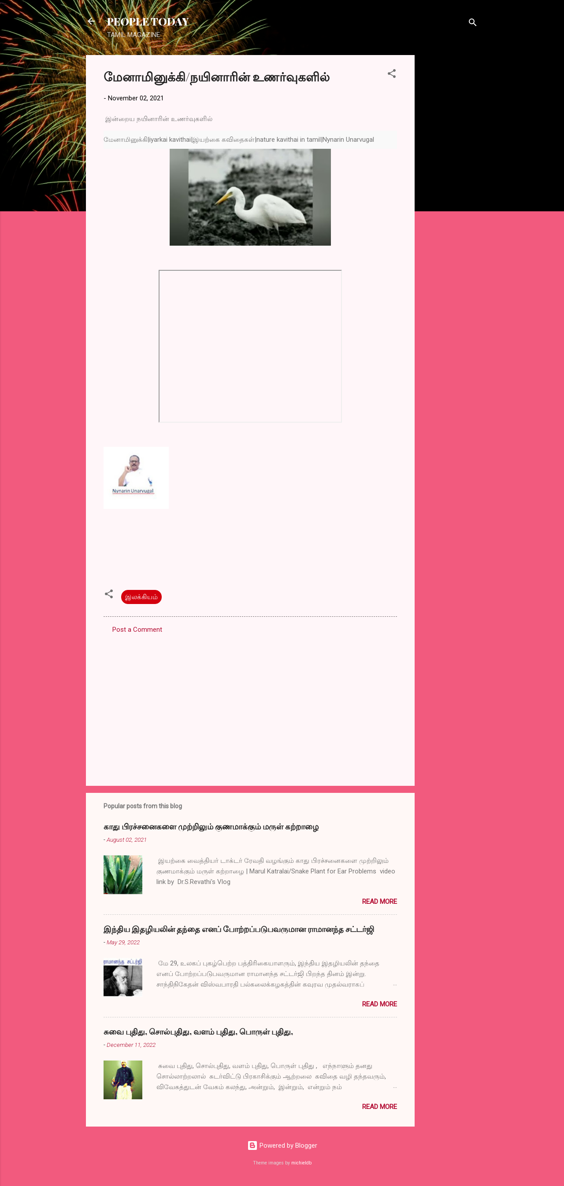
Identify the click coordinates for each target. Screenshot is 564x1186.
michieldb (301, 1163)
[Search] (473, 24)
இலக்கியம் (141, 597)
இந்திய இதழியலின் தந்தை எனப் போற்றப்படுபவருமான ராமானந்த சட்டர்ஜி (239, 929)
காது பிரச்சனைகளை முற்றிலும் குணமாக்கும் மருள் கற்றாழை (211, 826)
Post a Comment (137, 630)
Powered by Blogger (282, 1145)
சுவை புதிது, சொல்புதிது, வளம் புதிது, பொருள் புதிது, (198, 1031)
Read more (379, 902)
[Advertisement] (450, 187)
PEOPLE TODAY (148, 21)
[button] (391, 75)
